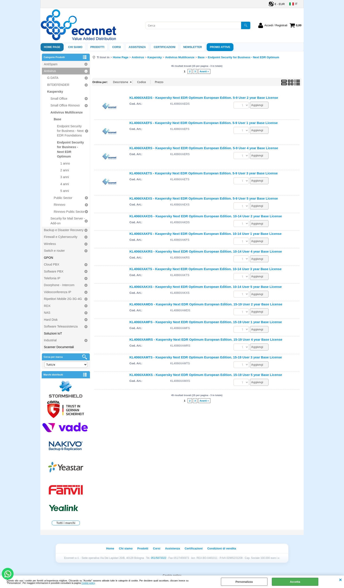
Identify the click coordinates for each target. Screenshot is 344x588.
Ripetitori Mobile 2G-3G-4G (63, 299)
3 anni (64, 177)
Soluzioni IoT (53, 333)
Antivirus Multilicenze (66, 112)
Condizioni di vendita (221, 548)
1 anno (65, 163)
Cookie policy (88, 583)
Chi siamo (75, 47)
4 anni (64, 184)
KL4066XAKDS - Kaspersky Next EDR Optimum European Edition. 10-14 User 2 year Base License (205, 216)
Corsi (116, 47)
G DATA (52, 78)
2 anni (64, 170)
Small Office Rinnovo (65, 105)
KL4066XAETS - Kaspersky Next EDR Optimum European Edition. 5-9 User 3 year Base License (203, 173)
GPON (48, 257)
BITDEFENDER (58, 85)
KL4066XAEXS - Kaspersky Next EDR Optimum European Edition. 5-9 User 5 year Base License (203, 198)
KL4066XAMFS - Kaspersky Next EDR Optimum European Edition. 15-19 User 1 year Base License (205, 322)
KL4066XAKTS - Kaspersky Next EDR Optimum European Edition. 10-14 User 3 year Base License (205, 269)
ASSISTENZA (137, 47)
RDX (47, 306)
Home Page (52, 47)
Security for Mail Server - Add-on (67, 221)
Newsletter (192, 47)
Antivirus (50, 71)
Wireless (50, 244)
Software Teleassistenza (61, 326)
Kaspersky (55, 91)
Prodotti (97, 47)
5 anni (64, 191)
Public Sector (63, 198)
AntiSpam (50, 64)
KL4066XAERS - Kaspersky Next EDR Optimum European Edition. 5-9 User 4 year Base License (203, 148)
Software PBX (53, 271)
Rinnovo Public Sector (69, 211)
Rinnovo (59, 204)
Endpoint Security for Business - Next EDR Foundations (70, 130)
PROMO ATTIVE (220, 47)
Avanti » (204, 71)
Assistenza (172, 548)
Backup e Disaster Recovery (63, 230)
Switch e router (54, 250)
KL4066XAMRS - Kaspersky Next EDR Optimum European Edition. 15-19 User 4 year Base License (205, 339)
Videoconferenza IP (57, 292)
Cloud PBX (51, 264)
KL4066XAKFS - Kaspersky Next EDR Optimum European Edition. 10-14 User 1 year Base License (205, 234)
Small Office (58, 98)
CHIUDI (340, 580)
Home (110, 548)
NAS (47, 312)
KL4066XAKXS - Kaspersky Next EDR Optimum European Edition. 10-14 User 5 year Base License (205, 287)
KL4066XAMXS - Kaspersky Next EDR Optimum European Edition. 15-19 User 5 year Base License (205, 375)
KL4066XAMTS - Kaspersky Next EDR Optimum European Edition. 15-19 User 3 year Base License (205, 357)
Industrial (50, 340)
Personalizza (244, 581)
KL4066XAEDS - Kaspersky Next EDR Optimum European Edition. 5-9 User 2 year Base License (203, 97)
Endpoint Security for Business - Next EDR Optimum (70, 149)
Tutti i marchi (65, 523)
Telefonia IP (52, 278)
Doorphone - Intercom (59, 285)
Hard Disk (51, 319)
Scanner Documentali (59, 347)
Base (57, 119)
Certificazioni (165, 47)
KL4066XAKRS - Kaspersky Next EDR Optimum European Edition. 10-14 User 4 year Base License (205, 251)
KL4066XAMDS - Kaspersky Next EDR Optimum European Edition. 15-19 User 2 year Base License (205, 304)
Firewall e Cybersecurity (60, 237)
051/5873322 (158, 558)
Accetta (295, 581)
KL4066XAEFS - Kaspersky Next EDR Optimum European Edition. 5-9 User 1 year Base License (203, 123)
